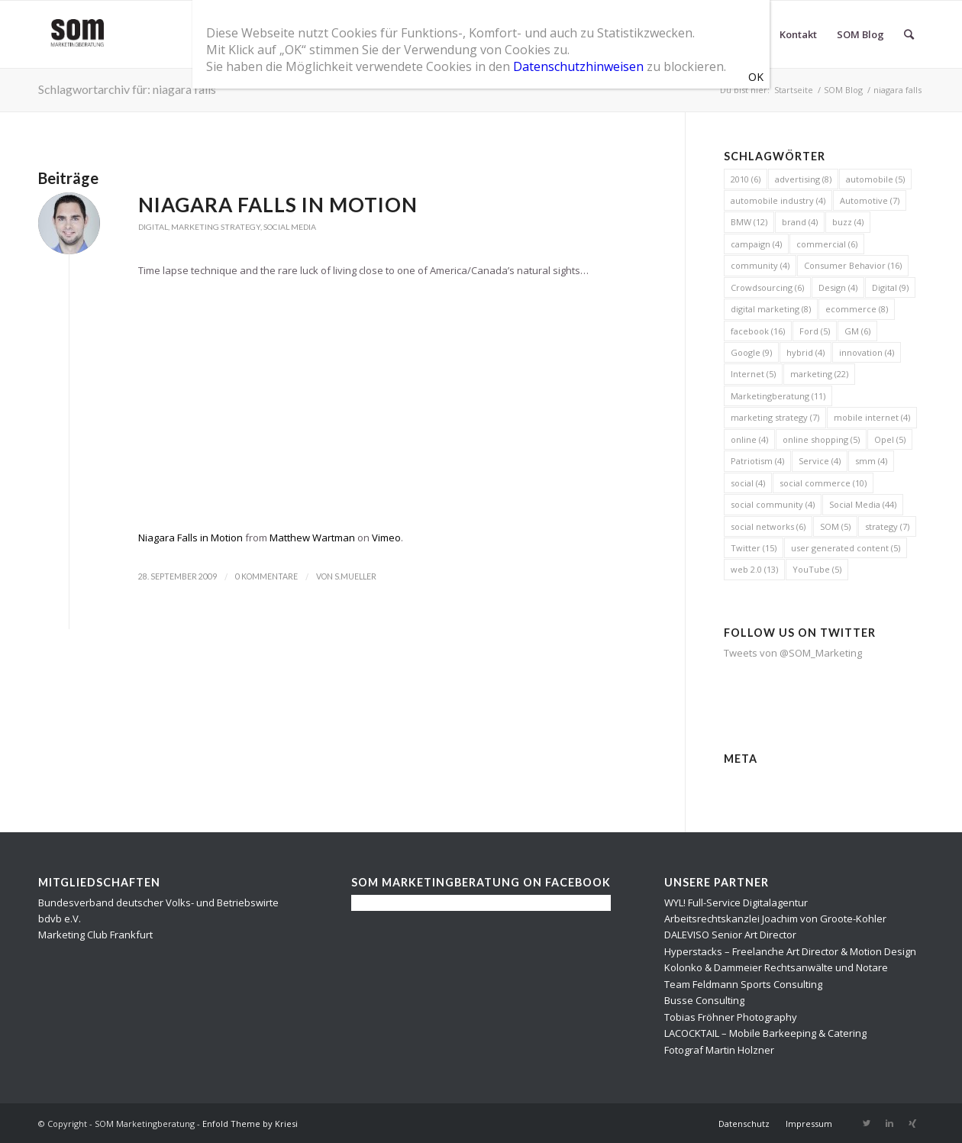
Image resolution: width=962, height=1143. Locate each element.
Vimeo (386, 537)
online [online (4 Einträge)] (749, 439)
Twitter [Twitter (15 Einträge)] (753, 548)
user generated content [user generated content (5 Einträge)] (845, 548)
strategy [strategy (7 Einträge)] (887, 526)
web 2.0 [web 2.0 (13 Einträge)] (754, 569)
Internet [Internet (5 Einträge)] (753, 373)
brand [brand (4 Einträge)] (800, 222)
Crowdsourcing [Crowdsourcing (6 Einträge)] (767, 287)
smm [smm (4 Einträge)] (871, 461)
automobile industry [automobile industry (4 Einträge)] (778, 200)
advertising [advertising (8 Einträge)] (803, 179)
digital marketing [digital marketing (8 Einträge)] (771, 309)
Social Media (289, 226)
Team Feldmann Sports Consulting (743, 984)
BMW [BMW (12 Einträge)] (749, 222)
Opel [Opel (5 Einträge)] (890, 439)
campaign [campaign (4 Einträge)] (756, 244)
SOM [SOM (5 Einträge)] (835, 526)
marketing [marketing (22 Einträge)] (819, 373)
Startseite (793, 89)
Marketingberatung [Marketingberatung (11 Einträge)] (778, 396)
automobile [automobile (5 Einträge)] (875, 179)
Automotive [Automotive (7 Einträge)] (869, 200)
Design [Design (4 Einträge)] (837, 287)
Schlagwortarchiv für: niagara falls (127, 89)
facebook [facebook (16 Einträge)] (758, 331)
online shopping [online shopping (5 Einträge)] (821, 439)
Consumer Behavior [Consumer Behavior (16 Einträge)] (853, 265)
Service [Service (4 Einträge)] (820, 461)
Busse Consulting (704, 1000)
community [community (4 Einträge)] (760, 265)
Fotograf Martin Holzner (719, 1050)
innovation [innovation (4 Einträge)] (866, 352)
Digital (153, 226)
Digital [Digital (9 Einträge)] (890, 287)
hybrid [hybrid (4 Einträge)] (805, 352)
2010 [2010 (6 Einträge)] (745, 179)
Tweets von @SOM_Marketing (793, 653)
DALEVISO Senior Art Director (730, 934)
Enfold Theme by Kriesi (250, 1123)
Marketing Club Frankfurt (95, 934)
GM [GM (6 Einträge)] (857, 331)
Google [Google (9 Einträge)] (751, 352)
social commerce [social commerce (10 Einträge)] (823, 483)
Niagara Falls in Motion (278, 204)
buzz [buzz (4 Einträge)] (848, 222)
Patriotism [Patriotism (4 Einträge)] (757, 461)
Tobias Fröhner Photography (730, 1017)
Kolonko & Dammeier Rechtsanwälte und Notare (776, 967)
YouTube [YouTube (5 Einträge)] (817, 569)
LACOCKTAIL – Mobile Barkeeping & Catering (765, 1033)
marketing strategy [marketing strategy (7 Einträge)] (775, 417)
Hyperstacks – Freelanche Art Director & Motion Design (790, 951)
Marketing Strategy (215, 226)
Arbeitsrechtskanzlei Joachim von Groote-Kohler (775, 918)
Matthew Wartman (312, 537)
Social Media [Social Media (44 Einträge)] (862, 504)
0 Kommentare (266, 576)
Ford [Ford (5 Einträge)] (814, 331)
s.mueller (355, 576)
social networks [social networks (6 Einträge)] (768, 526)
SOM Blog (843, 89)
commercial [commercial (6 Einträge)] (826, 244)
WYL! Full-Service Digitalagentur (736, 902)
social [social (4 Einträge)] (748, 483)
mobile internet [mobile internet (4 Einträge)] (872, 417)
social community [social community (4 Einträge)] (773, 504)
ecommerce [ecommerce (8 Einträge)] (856, 309)
